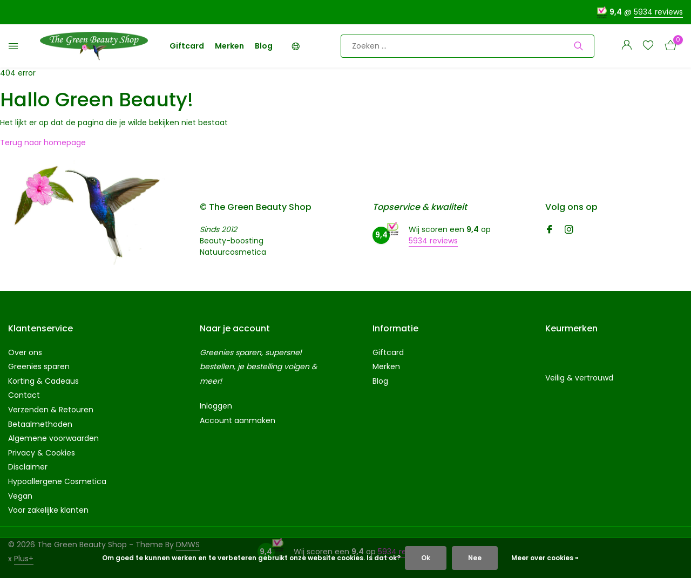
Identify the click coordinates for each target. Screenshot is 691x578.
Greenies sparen (39, 366)
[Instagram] (569, 230)
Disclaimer (28, 466)
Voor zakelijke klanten (48, 510)
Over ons (25, 352)
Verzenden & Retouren (50, 409)
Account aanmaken (237, 420)
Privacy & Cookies (41, 452)
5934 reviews (658, 11)
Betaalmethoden (40, 424)
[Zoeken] (467, 46)
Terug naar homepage (43, 142)
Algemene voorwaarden (53, 438)
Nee (475, 557)
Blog (264, 45)
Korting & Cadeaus (43, 381)
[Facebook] (549, 230)
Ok (425, 557)
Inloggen (216, 405)
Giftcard (187, 45)
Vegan (20, 496)
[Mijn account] (626, 46)
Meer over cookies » (544, 557)
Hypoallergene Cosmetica (57, 481)
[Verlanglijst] (648, 46)
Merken (229, 45)
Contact (24, 395)
